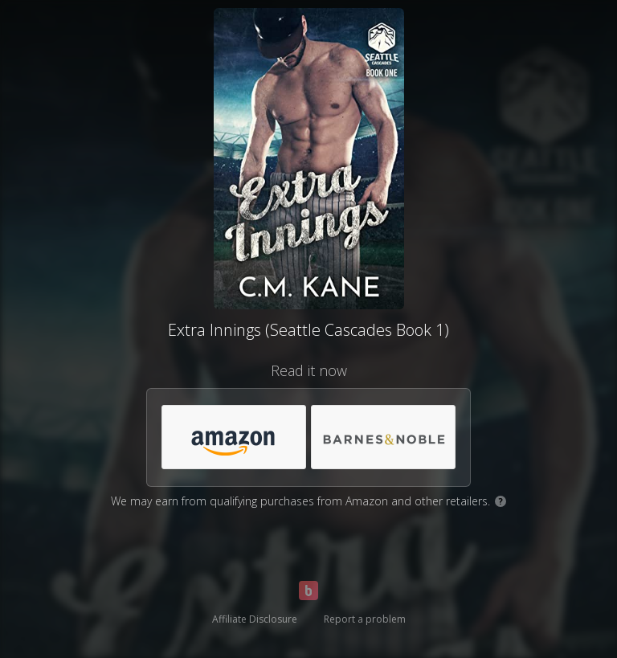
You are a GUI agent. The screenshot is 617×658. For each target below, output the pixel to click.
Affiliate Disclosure (254, 619)
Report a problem (365, 619)
